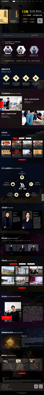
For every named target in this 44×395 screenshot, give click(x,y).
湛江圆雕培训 (11, 35)
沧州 (22, 381)
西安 (10, 380)
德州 (26, 380)
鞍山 (31, 380)
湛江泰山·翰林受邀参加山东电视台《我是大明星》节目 (9, 363)
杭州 (3, 380)
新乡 (14, 381)
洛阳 (15, 381)
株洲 (37, 380)
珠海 (39, 381)
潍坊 (23, 380)
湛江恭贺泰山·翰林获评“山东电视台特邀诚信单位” (9, 365)
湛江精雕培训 (17, 1)
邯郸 (26, 381)
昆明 (4, 380)
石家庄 (28, 381)
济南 (29, 380)
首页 (13, 1)
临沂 (18, 380)
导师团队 (26, 1)
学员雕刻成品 (15, 138)
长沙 (4, 381)
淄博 (22, 380)
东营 (25, 380)
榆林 (7, 380)
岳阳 (38, 380)
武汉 (8, 381)
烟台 (19, 380)
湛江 (32, 381)
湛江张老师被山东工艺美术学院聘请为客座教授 (8, 364)
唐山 (25, 381)
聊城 (27, 380)
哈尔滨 (18, 381)
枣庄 (16, 380)
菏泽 (11, 380)
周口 (10, 381)
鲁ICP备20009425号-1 (25, 392)
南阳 (11, 381)
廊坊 (21, 381)
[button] (20, 31)
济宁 (15, 380)
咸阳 (8, 380)
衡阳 (3, 381)
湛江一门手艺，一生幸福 (32, 363)
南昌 (33, 380)
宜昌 (7, 381)
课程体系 (22, 1)
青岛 (30, 380)
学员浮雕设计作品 (28, 138)
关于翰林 (37, 1)
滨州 (12, 380)
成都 (5, 380)
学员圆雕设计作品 (21, 138)
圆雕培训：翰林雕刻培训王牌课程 (8, 113)
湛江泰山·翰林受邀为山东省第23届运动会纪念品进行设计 (10, 367)
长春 (34, 380)
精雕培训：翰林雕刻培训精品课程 (31, 99)
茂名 (34, 381)
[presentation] (1, 16)
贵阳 (31, 381)
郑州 (16, 381)
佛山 (35, 381)
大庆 (20, 381)
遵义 (30, 381)
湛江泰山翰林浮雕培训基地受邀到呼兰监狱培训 (8, 366)
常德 (40, 380)
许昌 (12, 381)
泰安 (14, 380)
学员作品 (29, 1)
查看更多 (22, 159)
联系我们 (41, 1)
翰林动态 (33, 1)
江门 (36, 381)
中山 (38, 381)
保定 (24, 381)
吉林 (5, 381)
